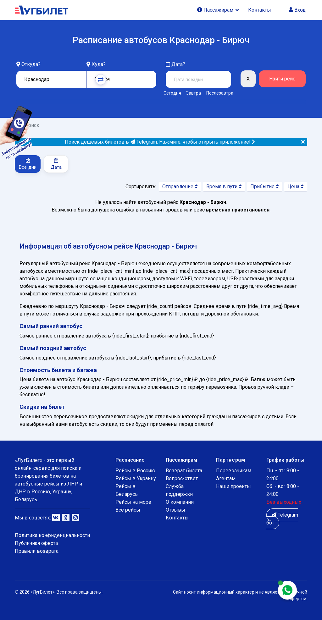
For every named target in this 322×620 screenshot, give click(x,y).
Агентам (226, 478)
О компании (180, 502)
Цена (295, 186)
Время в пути (224, 186)
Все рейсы (127, 510)
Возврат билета (184, 471)
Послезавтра (219, 93)
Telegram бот (282, 519)
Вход (297, 10)
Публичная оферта (36, 543)
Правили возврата (36, 551)
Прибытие (264, 186)
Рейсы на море (133, 502)
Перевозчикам (233, 471)
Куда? (99, 64)
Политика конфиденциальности (52, 535)
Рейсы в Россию (135, 471)
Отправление (180, 186)
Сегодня (172, 93)
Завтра (193, 93)
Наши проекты (233, 486)
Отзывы (175, 510)
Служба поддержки (179, 490)
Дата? (175, 64)
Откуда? (31, 64)
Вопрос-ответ (182, 478)
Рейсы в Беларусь (126, 490)
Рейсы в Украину (135, 478)
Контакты (259, 10)
